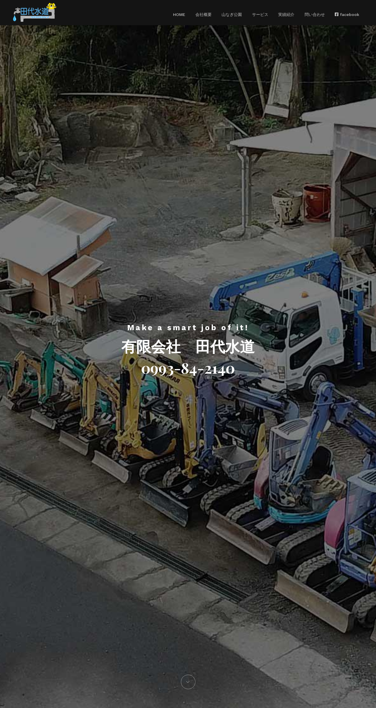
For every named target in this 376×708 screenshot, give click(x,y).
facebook (337, 14)
